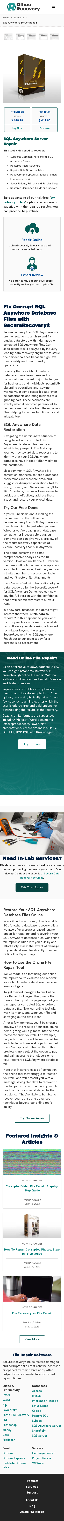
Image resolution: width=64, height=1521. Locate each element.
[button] (53, 7)
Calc (6, 1435)
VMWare (38, 1463)
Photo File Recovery (16, 1415)
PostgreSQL (40, 1416)
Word (6, 1400)
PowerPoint (10, 1410)
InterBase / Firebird (45, 1401)
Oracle (36, 1411)
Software (18, 17)
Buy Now (17, 128)
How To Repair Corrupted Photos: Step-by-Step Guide (32, 1251)
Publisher (9, 1440)
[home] (22, 7)
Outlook (8, 1453)
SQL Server (39, 1436)
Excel (6, 1395)
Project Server (41, 1458)
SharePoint (39, 1431)
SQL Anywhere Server (46, 1426)
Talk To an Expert (32, 887)
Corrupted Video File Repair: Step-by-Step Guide (32, 1188)
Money (7, 1430)
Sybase (37, 1421)
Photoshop (10, 1425)
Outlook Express (14, 1458)
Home (6, 17)
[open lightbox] (8, 36)
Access (37, 1391)
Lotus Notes (40, 1406)
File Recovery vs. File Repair (32, 1313)
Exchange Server (43, 1453)
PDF (5, 1420)
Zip (5, 1405)
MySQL (36, 1396)
